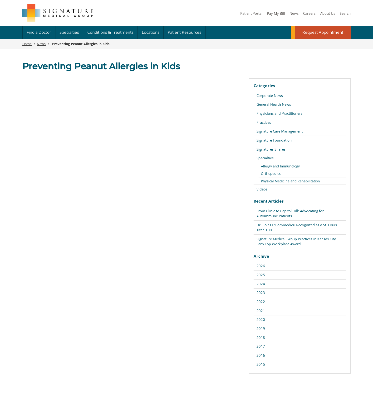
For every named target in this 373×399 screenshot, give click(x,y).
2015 (260, 364)
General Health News (273, 104)
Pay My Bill (276, 13)
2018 (260, 337)
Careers (309, 13)
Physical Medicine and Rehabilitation (290, 181)
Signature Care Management (279, 131)
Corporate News (269, 95)
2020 (260, 319)
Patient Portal (251, 13)
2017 (260, 346)
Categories (264, 85)
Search (345, 13)
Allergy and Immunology (280, 166)
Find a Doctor (39, 32)
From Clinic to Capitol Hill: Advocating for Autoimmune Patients (290, 213)
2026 (260, 265)
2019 (260, 328)
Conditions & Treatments (110, 32)
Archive (261, 256)
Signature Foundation (274, 140)
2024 (260, 283)
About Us (327, 13)
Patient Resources (184, 32)
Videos (261, 189)
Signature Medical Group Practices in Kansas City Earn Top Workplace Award (296, 241)
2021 (260, 310)
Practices (263, 122)
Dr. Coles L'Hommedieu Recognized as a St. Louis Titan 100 (296, 227)
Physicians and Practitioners (279, 113)
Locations (150, 32)
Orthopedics (271, 173)
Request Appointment (322, 32)
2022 (260, 301)
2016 (260, 355)
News (294, 13)
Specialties (69, 32)
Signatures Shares (270, 149)
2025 (260, 274)
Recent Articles (269, 201)
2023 (260, 292)
